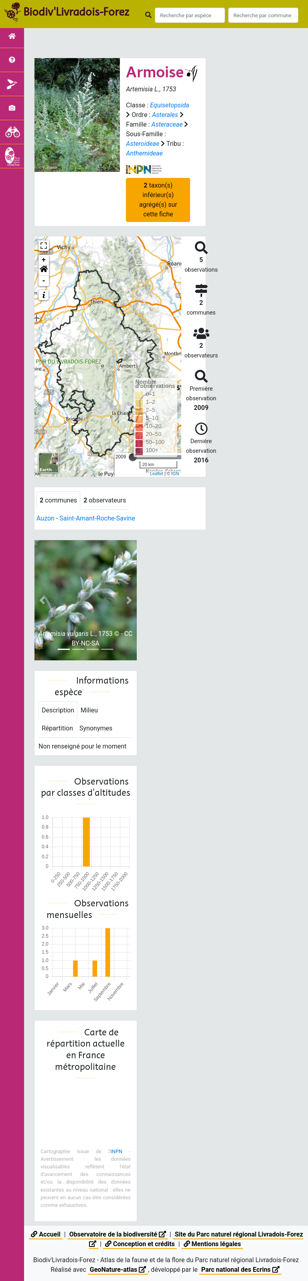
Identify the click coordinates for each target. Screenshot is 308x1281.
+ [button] (44, 260)
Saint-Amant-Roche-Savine (97, 518)
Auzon (45, 518)
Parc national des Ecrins (240, 1269)
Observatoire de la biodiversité (117, 1234)
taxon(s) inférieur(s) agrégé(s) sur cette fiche (158, 200)
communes (58, 500)
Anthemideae (144, 153)
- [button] (44, 281)
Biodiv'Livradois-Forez (76, 11)
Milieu (89, 710)
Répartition (57, 728)
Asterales (165, 115)
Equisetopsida (169, 105)
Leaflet (156, 473)
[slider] (133, 457)
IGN (175, 473)
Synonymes (95, 728)
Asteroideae (142, 143)
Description (58, 710)
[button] (43, 270)
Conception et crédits (140, 1244)
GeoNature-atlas (118, 1269)
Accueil (45, 1234)
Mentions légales (212, 1244)
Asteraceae (167, 124)
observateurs (104, 500)
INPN (116, 1151)
